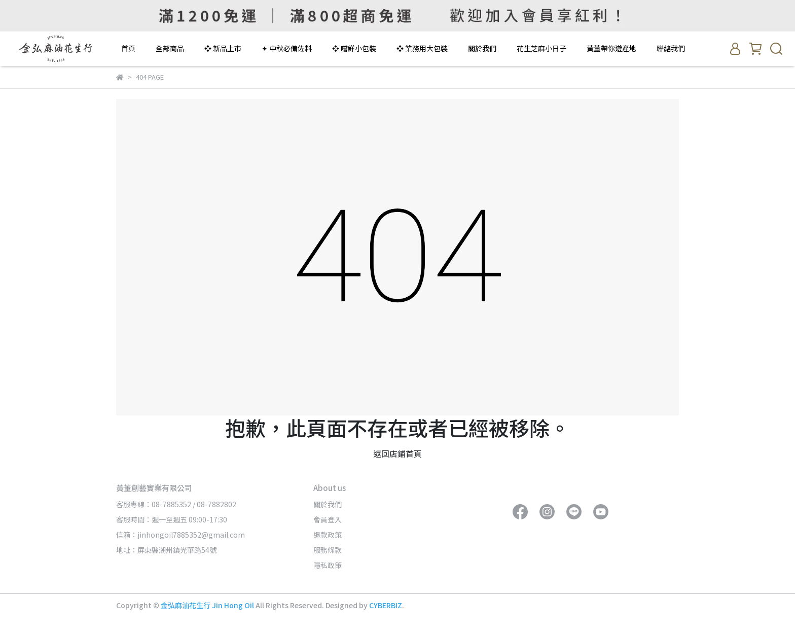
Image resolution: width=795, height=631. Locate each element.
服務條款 (327, 550)
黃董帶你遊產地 (611, 48)
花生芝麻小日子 (541, 48)
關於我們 (482, 48)
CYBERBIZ (385, 605)
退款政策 (327, 535)
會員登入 (327, 519)
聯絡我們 (671, 48)
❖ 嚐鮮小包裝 (354, 48)
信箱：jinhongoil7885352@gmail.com (180, 535)
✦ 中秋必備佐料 (287, 48)
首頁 (128, 48)
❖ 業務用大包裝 (422, 48)
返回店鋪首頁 (397, 453)
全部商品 (170, 48)
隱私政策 (327, 565)
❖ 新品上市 (222, 48)
